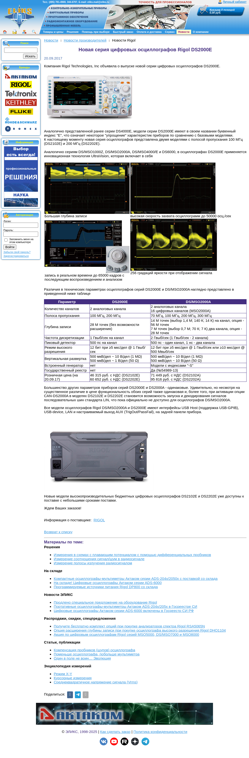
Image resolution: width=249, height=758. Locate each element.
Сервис (170, 31)
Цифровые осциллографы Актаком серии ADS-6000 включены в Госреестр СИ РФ (124, 611)
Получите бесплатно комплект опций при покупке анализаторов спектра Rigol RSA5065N (129, 626)
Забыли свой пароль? (16, 252)
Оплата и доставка (149, 31)
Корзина (215, 9)
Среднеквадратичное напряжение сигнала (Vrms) (96, 682)
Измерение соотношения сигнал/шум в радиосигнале (99, 559)
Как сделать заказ (115, 732)
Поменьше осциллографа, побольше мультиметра (97, 654)
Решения (72, 31)
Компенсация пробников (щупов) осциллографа (94, 650)
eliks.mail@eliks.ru (98, 2)
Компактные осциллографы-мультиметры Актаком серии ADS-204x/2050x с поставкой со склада (136, 578)
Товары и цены (53, 31)
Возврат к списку (58, 532)
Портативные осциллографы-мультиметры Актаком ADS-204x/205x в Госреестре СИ (125, 606)
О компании (201, 31)
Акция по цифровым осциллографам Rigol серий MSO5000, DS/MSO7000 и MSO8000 (126, 634)
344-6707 (72, 2)
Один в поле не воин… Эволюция (82, 658)
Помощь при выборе (96, 31)
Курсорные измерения (73, 678)
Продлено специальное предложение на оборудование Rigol (105, 602)
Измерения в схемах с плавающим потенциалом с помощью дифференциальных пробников (132, 555)
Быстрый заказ (123, 31)
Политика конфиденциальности (160, 732)
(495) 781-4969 (57, 2)
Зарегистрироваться (16, 255)
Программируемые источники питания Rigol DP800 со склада (106, 587)
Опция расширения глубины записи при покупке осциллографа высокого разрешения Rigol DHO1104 (140, 630)
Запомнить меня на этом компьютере (21, 241)
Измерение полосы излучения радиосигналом (93, 563)
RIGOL (99, 520)
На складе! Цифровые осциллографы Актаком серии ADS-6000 (108, 583)
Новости (183, 31)
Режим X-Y (63, 674)
